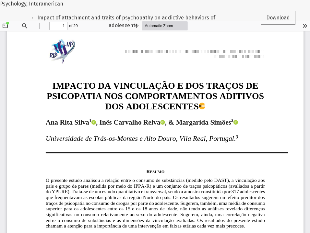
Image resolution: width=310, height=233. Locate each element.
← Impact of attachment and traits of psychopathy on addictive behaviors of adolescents (123, 21)
